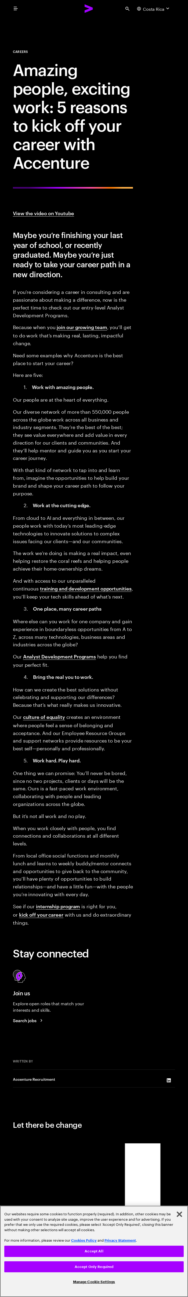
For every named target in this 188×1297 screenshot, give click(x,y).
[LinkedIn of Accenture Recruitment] (168, 1080)
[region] (94, 1251)
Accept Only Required (94, 1267)
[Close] (179, 1214)
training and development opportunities (86, 588)
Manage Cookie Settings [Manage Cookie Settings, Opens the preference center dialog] (94, 1282)
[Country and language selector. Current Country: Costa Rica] (154, 8)
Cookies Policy (84, 1240)
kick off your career (41, 914)
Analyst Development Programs (59, 656)
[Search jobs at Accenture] (28, 1020)
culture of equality (44, 716)
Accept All (94, 1251)
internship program (58, 906)
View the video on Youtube (43, 213)
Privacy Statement (120, 1240)
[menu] (15, 8)
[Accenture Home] (88, 8)
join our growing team (82, 326)
